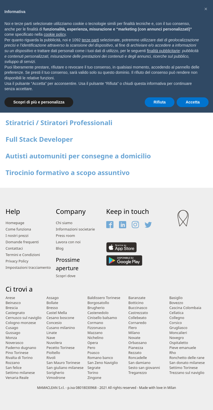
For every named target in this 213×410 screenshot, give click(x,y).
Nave (51, 338)
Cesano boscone (60, 318)
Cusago (12, 328)
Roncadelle (137, 358)
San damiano (139, 363)
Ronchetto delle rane (186, 358)
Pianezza (135, 348)
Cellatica (176, 313)
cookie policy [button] (55, 34)
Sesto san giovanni (144, 367)
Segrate (93, 367)
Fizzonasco (96, 328)
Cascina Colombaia (185, 308)
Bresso (52, 308)
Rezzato (134, 353)
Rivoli (51, 358)
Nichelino (95, 338)
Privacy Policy (17, 261)
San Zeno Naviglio (102, 363)
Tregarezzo (137, 372)
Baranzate (137, 298)
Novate (134, 338)
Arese (10, 298)
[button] (205, 8)
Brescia (12, 308)
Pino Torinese (17, 353)
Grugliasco (178, 328)
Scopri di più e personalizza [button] (38, 102)
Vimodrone (56, 377)
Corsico (175, 323)
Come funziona (18, 229)
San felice (14, 367)
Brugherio (96, 308)
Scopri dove (65, 276)
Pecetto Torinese (61, 348)
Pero (91, 348)
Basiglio (175, 298)
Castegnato (15, 313)
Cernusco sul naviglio (24, 318)
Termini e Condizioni (23, 255)
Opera (92, 343)
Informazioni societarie (75, 229)
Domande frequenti (22, 242)
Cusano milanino (61, 328)
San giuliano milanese (65, 367)
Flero (132, 328)
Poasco (93, 353)
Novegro (176, 338)
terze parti (90, 40)
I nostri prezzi (17, 235)
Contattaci (14, 248)
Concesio (54, 323)
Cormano (95, 323)
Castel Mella (57, 313)
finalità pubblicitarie (163, 51)
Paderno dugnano (21, 348)
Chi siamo (64, 223)
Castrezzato (138, 313)
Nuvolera (54, 343)
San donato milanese (187, 363)
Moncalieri (178, 333)
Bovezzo (176, 303)
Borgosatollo (98, 303)
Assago (53, 298)
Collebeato (137, 318)
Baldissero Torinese (103, 298)
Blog (60, 248)
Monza (11, 338)
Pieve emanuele (182, 348)
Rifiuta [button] (160, 102)
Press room (65, 235)
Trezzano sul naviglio (186, 372)
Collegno (176, 318)
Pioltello (53, 353)
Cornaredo (137, 323)
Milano (134, 333)
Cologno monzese (21, 323)
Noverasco (14, 343)
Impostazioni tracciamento (28, 267)
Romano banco (100, 358)
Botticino (136, 303)
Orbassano (137, 343)
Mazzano (95, 333)
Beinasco (13, 303)
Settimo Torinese (183, 367)
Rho (172, 353)
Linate (52, 333)
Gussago (13, 333)
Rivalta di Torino (19, 358)
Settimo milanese (20, 372)
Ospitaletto (178, 343)
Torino (92, 372)
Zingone (94, 377)
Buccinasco (137, 308)
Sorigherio (55, 372)
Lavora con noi (68, 242)
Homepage (15, 223)
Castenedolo (97, 313)
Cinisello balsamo (102, 318)
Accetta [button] (193, 102)
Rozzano (13, 363)
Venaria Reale (17, 377)
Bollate (52, 303)
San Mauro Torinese (63, 363)
